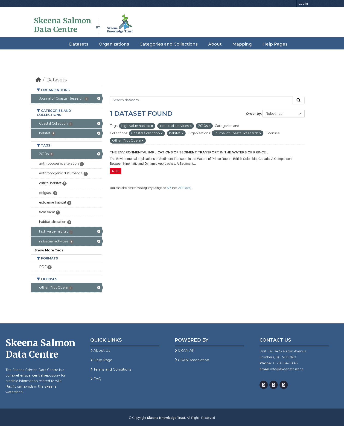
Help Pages (274, 44)
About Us (100, 350)
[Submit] (299, 100)
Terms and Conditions (110, 369)
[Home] (38, 80)
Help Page (101, 360)
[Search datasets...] (201, 100)
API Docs (184, 188)
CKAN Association (192, 360)
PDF (115, 171)
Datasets (78, 44)
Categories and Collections (169, 44)
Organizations (114, 44)
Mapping (242, 44)
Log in (303, 3)
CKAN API (185, 350)
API (169, 188)
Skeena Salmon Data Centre (62, 25)
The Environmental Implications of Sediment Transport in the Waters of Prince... (189, 152)
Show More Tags (49, 250)
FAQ (95, 379)
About (215, 44)
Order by (253, 114)
